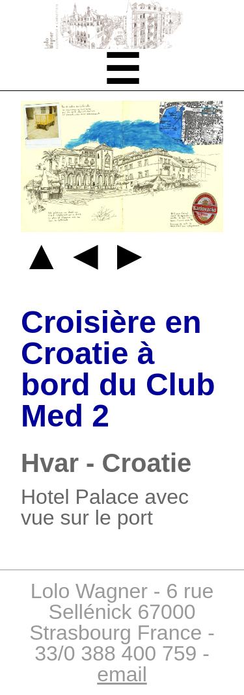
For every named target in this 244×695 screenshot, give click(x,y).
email (121, 674)
